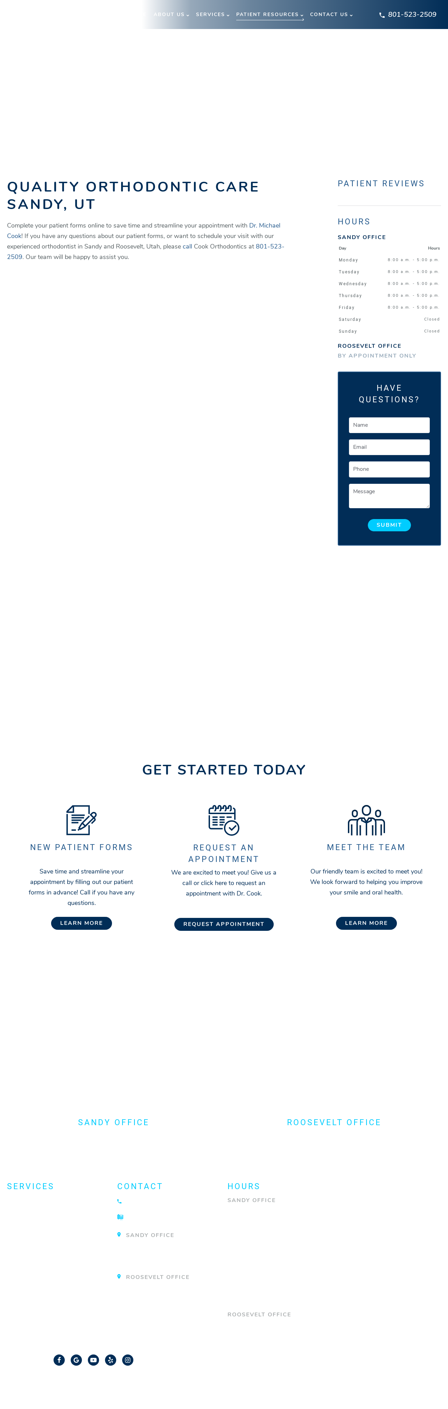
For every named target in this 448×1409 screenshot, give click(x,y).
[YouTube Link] (93, 1359)
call (187, 246)
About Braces (35, 1201)
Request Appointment (224, 924)
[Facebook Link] (59, 1359)
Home (138, 14)
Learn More (81, 923)
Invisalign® (30, 1241)
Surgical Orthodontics (55, 1278)
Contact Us (329, 14)
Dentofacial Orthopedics (58, 1214)
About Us (169, 14)
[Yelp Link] (110, 1359)
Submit (389, 525)
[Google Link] (76, 1359)
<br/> (150, 490)
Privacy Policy (281, 1386)
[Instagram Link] (127, 1359)
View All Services (42, 1304)
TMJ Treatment (35, 1291)
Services (210, 14)
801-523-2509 (407, 14)
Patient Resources (267, 14)
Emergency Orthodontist (58, 1227)
